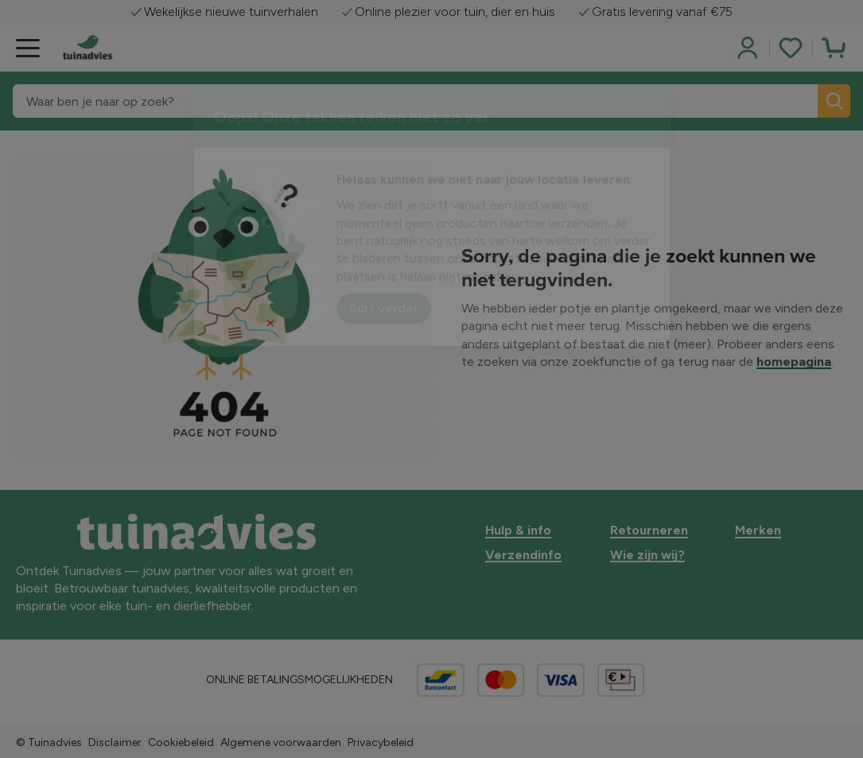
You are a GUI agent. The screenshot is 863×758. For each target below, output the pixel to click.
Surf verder (383, 308)
